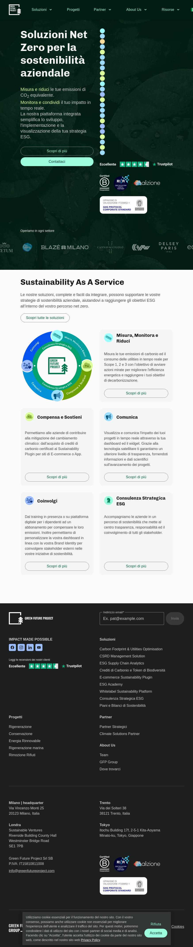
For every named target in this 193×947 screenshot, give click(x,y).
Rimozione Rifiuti (22, 755)
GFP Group (109, 762)
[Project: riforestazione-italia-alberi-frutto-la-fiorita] (102, 73)
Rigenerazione (20, 727)
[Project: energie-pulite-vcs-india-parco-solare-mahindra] (102, 41)
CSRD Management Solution (122, 656)
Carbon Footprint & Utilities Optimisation (131, 649)
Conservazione (20, 734)
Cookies (177, 926)
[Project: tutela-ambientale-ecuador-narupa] (102, 68)
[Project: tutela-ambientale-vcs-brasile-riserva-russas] (102, 110)
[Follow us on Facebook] (12, 648)
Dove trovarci (110, 769)
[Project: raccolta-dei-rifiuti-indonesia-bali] (102, 94)
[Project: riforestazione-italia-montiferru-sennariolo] (102, 136)
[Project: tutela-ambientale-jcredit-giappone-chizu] (102, 89)
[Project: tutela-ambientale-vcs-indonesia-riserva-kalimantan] (102, 62)
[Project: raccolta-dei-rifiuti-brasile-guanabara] (102, 131)
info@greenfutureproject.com (32, 871)
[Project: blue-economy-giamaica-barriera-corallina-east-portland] (102, 31)
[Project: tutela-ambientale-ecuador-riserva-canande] (102, 57)
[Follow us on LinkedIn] (30, 648)
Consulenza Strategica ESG (122, 698)
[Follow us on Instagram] (21, 648)
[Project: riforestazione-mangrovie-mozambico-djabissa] (102, 121)
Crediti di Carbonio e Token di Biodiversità (132, 670)
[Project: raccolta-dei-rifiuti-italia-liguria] (102, 126)
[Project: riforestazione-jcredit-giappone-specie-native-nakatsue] (102, 78)
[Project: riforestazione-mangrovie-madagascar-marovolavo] (102, 52)
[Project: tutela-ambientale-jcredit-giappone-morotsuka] (102, 142)
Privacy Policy (90, 939)
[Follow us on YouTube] (38, 648)
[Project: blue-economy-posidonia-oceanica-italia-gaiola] (102, 83)
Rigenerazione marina (26, 748)
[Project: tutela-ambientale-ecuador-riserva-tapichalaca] (102, 105)
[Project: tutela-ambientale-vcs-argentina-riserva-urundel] (102, 152)
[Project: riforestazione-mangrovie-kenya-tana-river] (102, 99)
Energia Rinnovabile (24, 741)
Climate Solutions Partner (120, 734)
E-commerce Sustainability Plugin (126, 677)
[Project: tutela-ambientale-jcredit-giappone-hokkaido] (102, 46)
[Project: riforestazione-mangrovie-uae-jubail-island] (102, 147)
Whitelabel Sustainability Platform (126, 691)
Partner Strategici (113, 727)
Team (104, 755)
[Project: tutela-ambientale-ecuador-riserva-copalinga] (102, 36)
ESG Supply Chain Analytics (122, 663)
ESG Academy (111, 684)
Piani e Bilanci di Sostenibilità (123, 705)
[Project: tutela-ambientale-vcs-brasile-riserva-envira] (102, 115)
